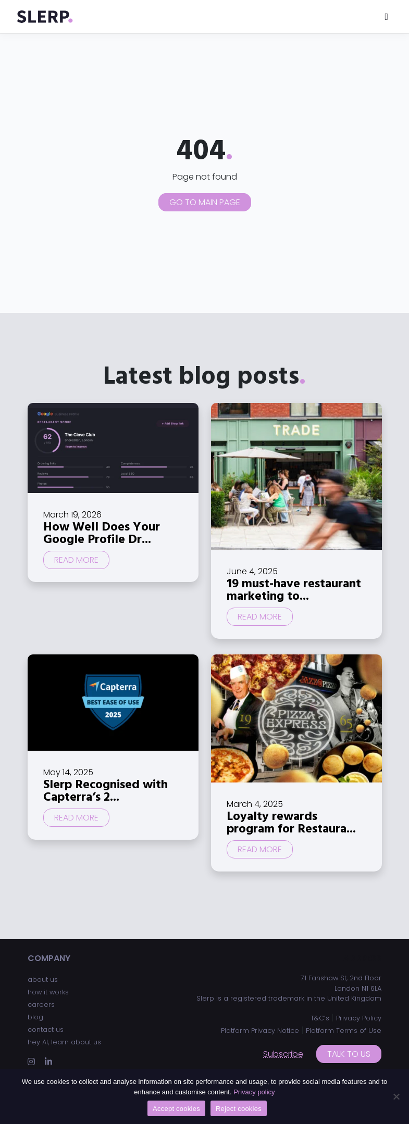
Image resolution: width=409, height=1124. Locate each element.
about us (43, 979)
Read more (76, 560)
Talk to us (348, 1054)
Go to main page (204, 202)
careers (41, 1004)
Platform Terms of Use (343, 1030)
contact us (46, 1029)
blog (35, 1017)
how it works (48, 992)
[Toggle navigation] (386, 16)
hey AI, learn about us (64, 1042)
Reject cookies (239, 1109)
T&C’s (320, 1018)
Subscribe (283, 1054)
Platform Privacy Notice (260, 1030)
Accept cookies (176, 1109)
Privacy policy (254, 1092)
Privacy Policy (358, 1018)
